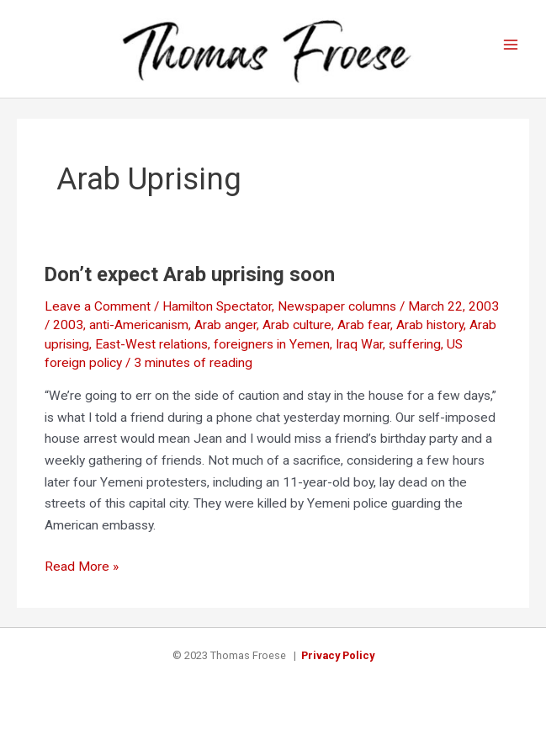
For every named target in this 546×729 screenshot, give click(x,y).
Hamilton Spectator (217, 306)
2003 (68, 325)
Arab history (430, 325)
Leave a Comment (98, 306)
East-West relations (151, 344)
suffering (415, 344)
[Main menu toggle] (511, 45)
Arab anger (225, 325)
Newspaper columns (337, 306)
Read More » (82, 567)
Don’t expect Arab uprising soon (190, 274)
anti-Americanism (138, 325)
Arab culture (296, 325)
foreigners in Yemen (272, 344)
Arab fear (363, 325)
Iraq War (359, 344)
